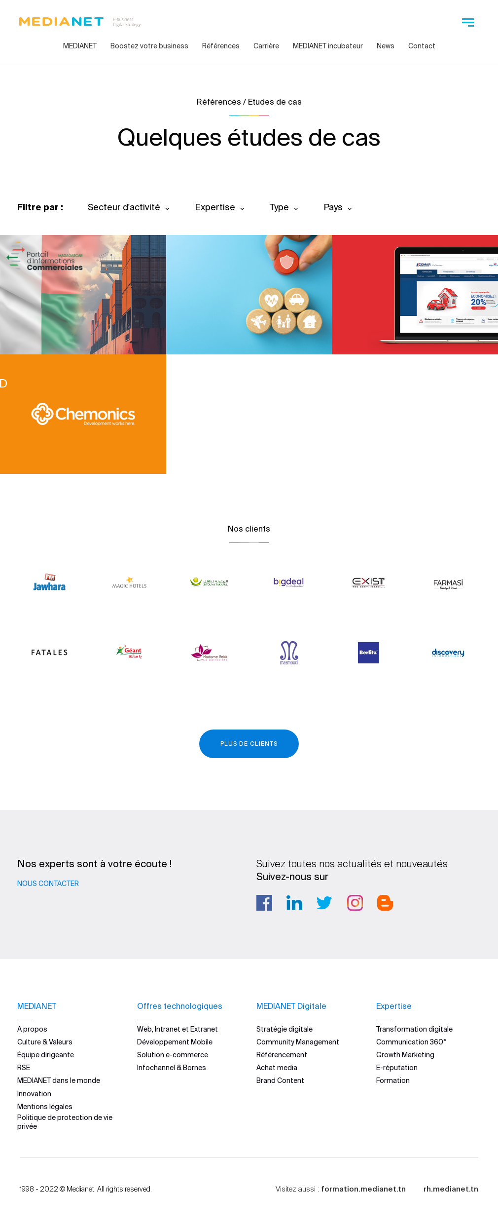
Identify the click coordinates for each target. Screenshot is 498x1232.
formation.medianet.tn (363, 1189)
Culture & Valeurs (44, 1041)
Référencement (281, 1055)
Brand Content (280, 1080)
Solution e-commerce (172, 1055)
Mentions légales (44, 1106)
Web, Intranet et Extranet (177, 1029)
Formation (393, 1080)
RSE (23, 1068)
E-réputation (397, 1068)
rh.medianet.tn (451, 1189)
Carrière (266, 46)
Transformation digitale (414, 1029)
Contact (421, 46)
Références (221, 46)
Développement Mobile (175, 1041)
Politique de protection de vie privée (64, 1122)
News (385, 46)
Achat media (276, 1068)
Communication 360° (411, 1041)
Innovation (34, 1093)
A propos (32, 1029)
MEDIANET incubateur (328, 46)
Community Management (297, 1041)
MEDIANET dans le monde (58, 1080)
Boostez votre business (149, 46)
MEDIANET (80, 46)
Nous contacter (48, 883)
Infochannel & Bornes (171, 1068)
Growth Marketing (405, 1055)
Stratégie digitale (284, 1029)
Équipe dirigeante (45, 1055)
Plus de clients (249, 743)
